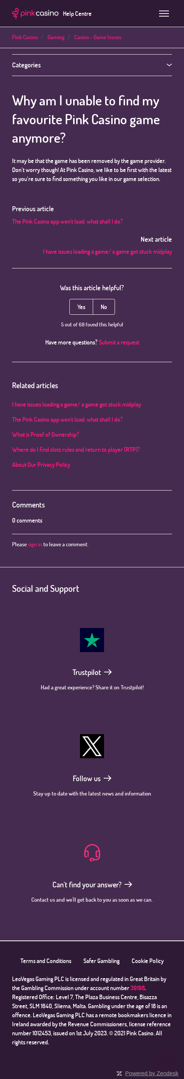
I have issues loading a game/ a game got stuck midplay (107, 251)
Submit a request (119, 342)
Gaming (56, 37)
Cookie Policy (148, 961)
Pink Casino (25, 37)
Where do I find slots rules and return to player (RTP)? (76, 449)
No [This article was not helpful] (104, 307)
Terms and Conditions (45, 961)
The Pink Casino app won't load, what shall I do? (67, 221)
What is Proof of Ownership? (45, 434)
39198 (137, 988)
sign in (35, 544)
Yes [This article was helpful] (81, 307)
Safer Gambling (101, 961)
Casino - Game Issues (97, 37)
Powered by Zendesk (151, 1073)
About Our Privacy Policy (41, 464)
